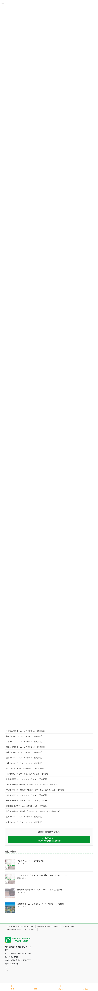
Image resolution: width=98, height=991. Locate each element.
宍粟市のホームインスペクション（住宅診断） (24, 822)
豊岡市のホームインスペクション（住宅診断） (24, 816)
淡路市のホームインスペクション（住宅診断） (24, 757)
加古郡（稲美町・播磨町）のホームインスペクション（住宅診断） (32, 784)
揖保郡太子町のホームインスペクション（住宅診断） (27, 795)
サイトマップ (30, 929)
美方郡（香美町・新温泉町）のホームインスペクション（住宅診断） (33, 811)
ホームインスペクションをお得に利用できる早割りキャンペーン (43, 875)
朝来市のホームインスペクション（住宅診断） (24, 752)
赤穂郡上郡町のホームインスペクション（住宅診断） (27, 800)
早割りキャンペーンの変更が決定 (30, 861)
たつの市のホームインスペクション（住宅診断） (25, 768)
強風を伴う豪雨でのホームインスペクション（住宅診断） (40, 889)
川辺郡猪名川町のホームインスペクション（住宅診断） (28, 774)
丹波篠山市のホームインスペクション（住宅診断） (26, 731)
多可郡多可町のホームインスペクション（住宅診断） (27, 779)
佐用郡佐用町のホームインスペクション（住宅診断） (27, 806)
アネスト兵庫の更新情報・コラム (20, 926)
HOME (12, 987)
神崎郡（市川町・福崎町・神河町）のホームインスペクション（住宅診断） (36, 790)
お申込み (85, 987)
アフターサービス (70, 926)
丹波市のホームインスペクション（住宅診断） (24, 741)
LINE (36, 987)
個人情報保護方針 (14, 929)
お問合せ (60, 987)
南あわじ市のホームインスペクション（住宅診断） (26, 747)
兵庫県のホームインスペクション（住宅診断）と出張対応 (40, 904)
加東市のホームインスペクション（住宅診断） (24, 763)
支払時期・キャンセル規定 (48, 926)
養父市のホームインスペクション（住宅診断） (24, 736)
